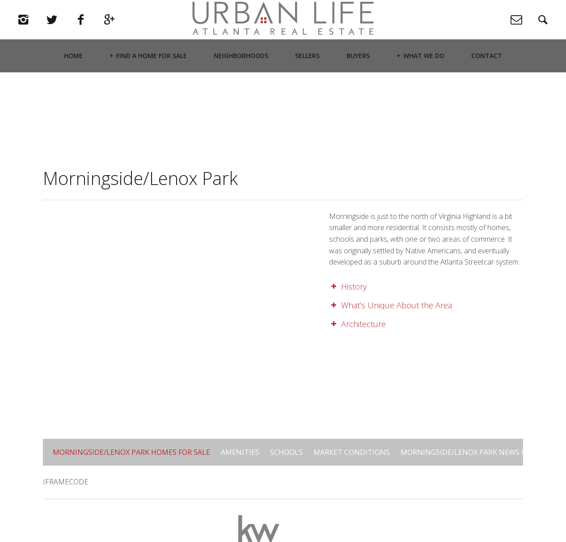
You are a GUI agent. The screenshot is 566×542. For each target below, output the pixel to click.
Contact (486, 78)
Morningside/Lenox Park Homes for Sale (131, 452)
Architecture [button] (357, 324)
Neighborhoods (241, 78)
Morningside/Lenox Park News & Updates (481, 452)
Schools (286, 452)
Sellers (307, 78)
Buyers (358, 78)
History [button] (348, 286)
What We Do (423, 78)
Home (73, 78)
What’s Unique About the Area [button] (390, 305)
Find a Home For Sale (151, 78)
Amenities (240, 452)
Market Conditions (351, 452)
